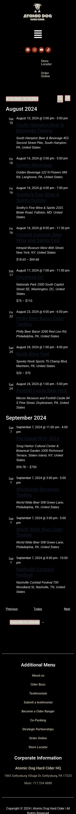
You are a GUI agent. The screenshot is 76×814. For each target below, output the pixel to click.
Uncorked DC (30, 262)
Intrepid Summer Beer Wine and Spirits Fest (39, 222)
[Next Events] (67, 594)
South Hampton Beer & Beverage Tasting (40, 112)
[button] (38, 35)
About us (38, 660)
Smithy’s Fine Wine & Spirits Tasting (37, 182)
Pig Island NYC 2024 (37, 423)
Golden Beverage (34, 150)
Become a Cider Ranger (38, 696)
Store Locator (26, 61)
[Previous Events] (12, 594)
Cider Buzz (38, 669)
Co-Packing (38, 705)
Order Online (50, 61)
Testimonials (38, 678)
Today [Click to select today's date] (38, 594)
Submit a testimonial (38, 687)
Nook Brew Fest (32, 338)
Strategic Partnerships (38, 714)
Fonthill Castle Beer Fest (41, 375)
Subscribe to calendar (25, 607)
